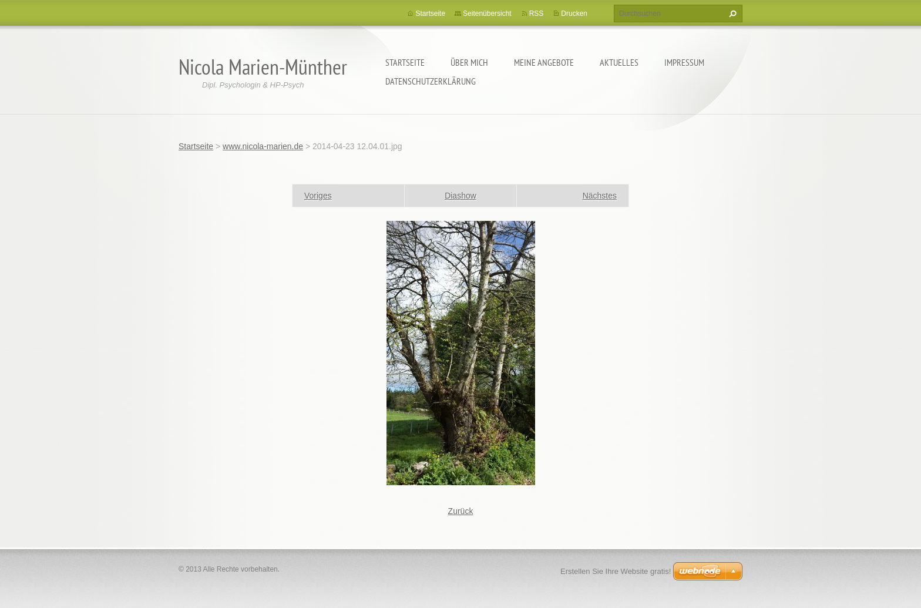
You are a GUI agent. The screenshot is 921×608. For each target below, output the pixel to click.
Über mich (469, 62)
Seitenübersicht (487, 13)
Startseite (405, 62)
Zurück (460, 511)
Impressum (684, 62)
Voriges (318, 195)
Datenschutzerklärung (430, 81)
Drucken (574, 13)
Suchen (731, 13)
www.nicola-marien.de (263, 146)
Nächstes (600, 195)
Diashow (460, 195)
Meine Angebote (544, 62)
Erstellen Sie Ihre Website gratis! (615, 571)
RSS (536, 13)
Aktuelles (619, 62)
